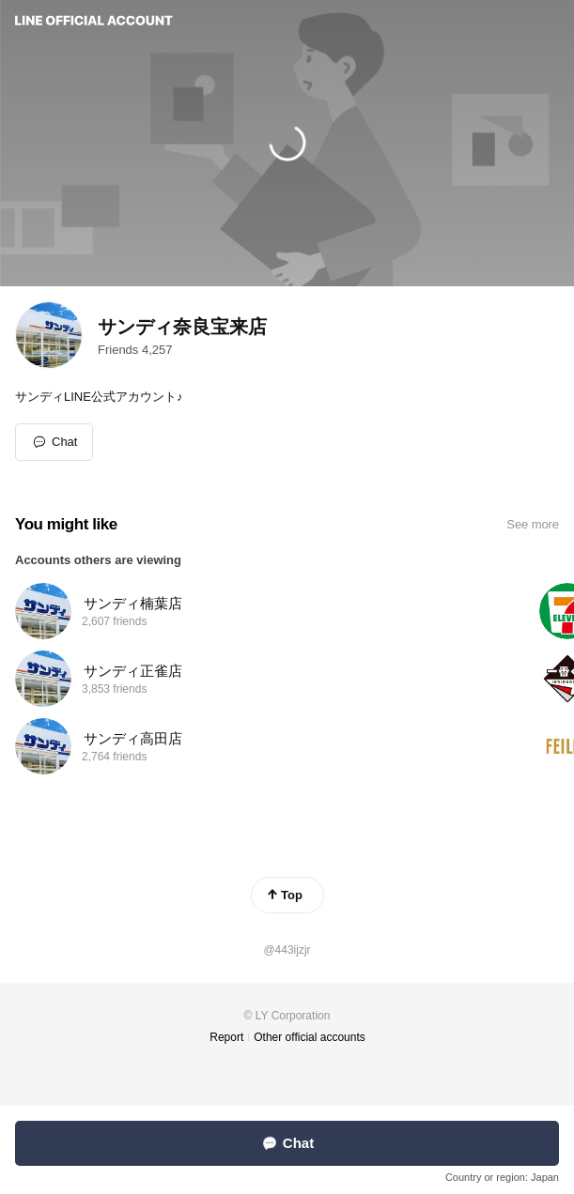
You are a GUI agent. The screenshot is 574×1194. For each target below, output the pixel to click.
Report (226, 1037)
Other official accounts (309, 1037)
